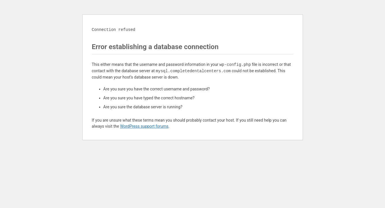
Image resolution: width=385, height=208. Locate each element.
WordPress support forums (144, 126)
